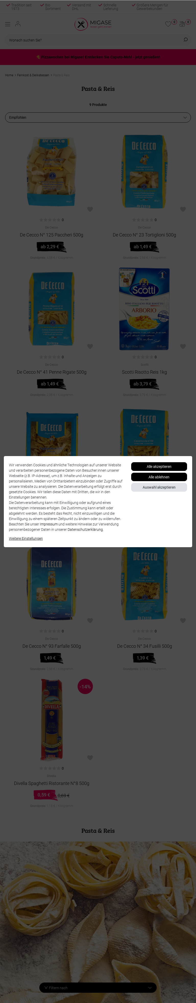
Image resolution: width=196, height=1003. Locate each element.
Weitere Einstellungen (26, 538)
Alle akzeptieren (159, 466)
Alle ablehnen (159, 476)
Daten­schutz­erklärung (85, 529)
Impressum (49, 524)
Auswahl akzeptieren (159, 487)
